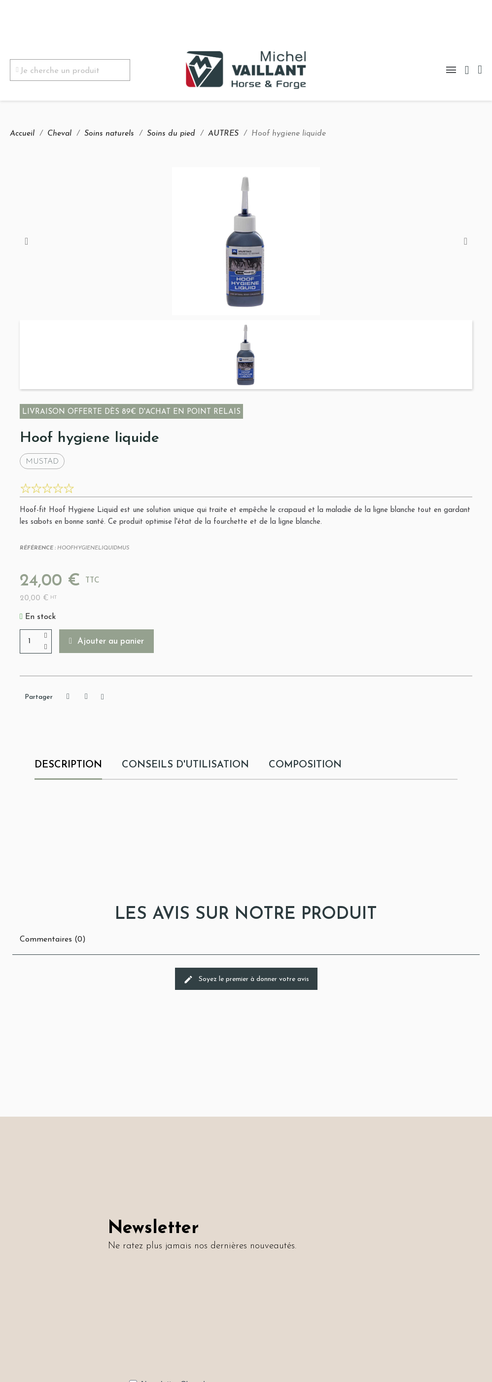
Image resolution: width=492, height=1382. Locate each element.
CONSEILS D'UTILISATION (185, 765)
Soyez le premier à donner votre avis (246, 979)
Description (68, 765)
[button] (106, 641)
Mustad (42, 462)
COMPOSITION (305, 765)
